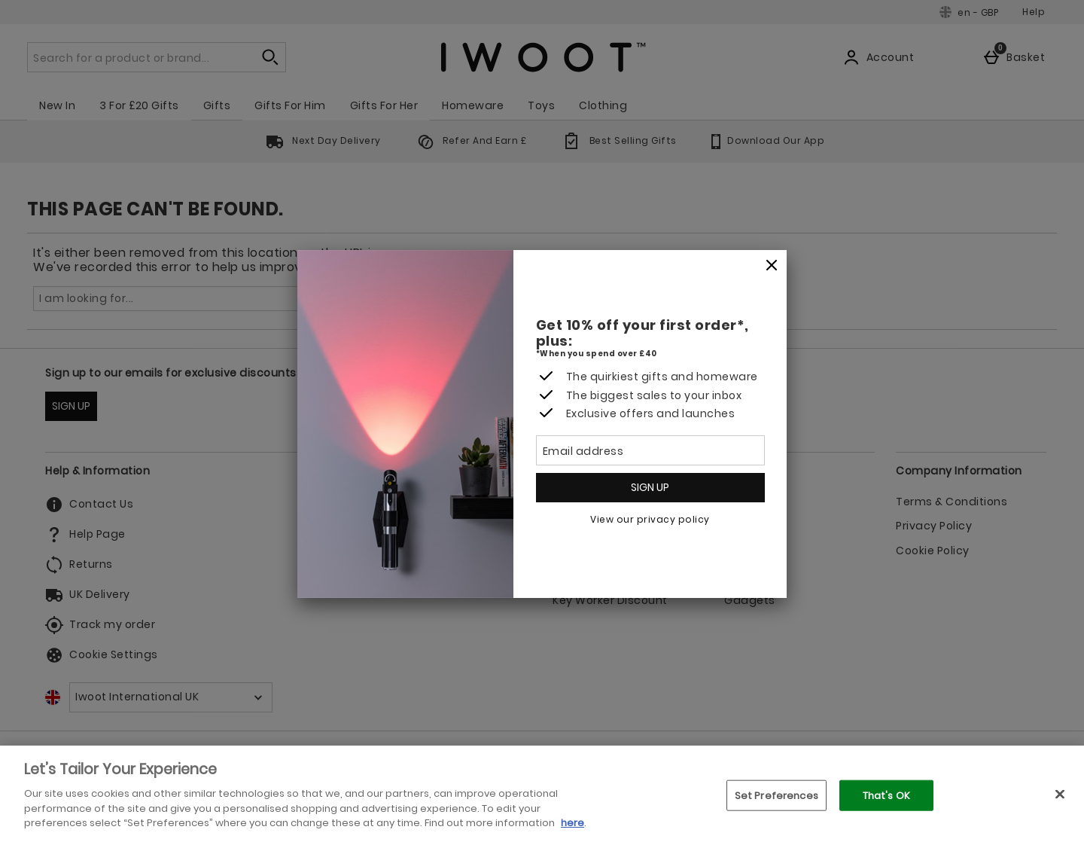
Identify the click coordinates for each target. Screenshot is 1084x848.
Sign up (650, 487)
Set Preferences (776, 795)
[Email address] (650, 450)
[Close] (772, 266)
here (572, 823)
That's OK (886, 795)
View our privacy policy (650, 519)
